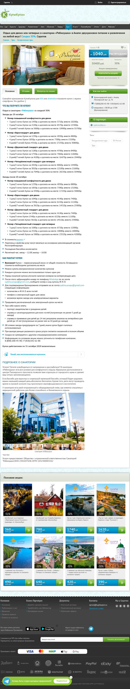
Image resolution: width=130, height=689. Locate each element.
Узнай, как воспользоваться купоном (27, 354)
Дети (104, 26)
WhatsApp (53, 279)
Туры (68, 26)
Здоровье (22, 26)
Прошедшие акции (35, 611)
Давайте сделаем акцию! (38, 605)
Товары (60, 26)
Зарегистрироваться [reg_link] (118, 2)
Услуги (76, 26)
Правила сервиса (9, 614)
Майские (112, 26)
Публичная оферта (68, 611)
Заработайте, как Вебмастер (39, 608)
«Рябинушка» (27, 110)
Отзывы (26, 91)
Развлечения (33, 26)
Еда (6, 26)
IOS (42, 98)
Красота (13, 26)
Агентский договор (69, 605)
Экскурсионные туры (100, 141)
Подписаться (61, 681)
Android (51, 98)
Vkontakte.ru (120, 606)
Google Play (48, 629)
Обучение (51, 26)
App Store (32, 629)
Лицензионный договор (71, 608)
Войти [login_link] (100, 2)
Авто (43, 26)
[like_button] (122, 47)
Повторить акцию (108, 73)
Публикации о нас (9, 608)
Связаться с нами (96, 608)
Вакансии (6, 611)
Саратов (7, 2)
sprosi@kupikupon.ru (98, 605)
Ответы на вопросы (10, 617)
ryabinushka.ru (99, 125)
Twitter (124, 606)
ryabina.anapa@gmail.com (17, 281)
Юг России (117, 141)
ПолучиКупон (87, 26)
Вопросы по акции (46, 91)
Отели (97, 26)
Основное (9, 91)
